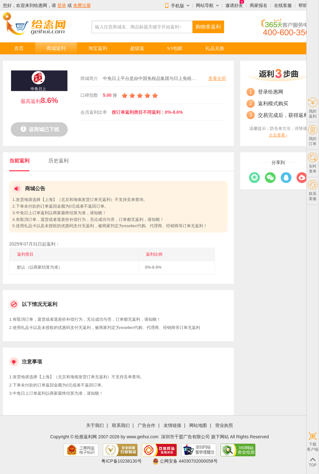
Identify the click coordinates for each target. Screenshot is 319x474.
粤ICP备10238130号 (121, 461)
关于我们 (95, 425)
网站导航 (205, 5)
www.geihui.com (143, 436)
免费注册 (82, 5)
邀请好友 (234, 5)
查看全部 (217, 78)
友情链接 (172, 425)
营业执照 (224, 425)
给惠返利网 (86, 436)
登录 (61, 5)
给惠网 (40, 5)
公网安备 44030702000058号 (185, 461)
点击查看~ (278, 135)
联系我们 (121, 425)
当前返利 (19, 160)
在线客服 (283, 5)
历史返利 (58, 160)
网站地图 (198, 425)
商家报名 (258, 5)
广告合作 (146, 425)
